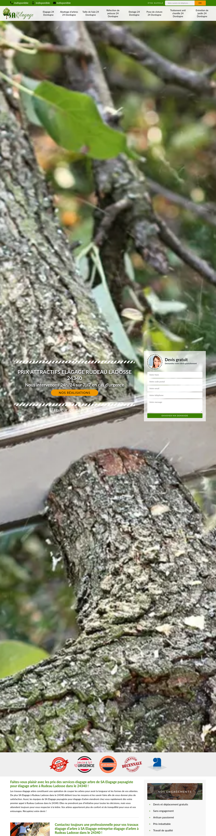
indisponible (19, 2)
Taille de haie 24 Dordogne (90, 13)
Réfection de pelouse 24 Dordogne (113, 13)
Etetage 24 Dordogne (134, 13)
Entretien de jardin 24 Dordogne (202, 13)
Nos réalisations (74, 392)
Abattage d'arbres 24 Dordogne (69, 13)
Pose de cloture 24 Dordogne (155, 13)
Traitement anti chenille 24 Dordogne (178, 13)
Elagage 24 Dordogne (48, 13)
